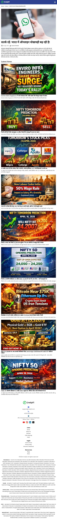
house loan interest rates (26, 493)
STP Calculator (51, 480)
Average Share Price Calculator (39, 480)
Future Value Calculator (15, 475)
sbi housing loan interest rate (46, 489)
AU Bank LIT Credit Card (13, 483)
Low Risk (20, 517)
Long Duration (26, 517)
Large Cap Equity (39, 514)
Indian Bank (23, 504)
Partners (28, 433)
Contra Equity (37, 516)
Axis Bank (7, 504)
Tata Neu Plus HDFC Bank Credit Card (28, 483)
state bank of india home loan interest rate (26, 491)
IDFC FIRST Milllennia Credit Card (45, 485)
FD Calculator (31, 461)
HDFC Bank (28, 504)
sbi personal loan (16, 501)
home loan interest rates (16, 489)
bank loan (4, 498)
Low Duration (43, 517)
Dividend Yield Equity (21, 516)
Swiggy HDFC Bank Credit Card (14, 485)
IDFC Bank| (43, 507)
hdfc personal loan (23, 499)
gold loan (14, 499)
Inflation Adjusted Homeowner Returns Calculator (24, 473)
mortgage (46, 491)
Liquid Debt (37, 512)
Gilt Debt (22, 512)
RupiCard (4, 485)
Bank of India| (22, 506)
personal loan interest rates (15, 498)
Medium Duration (35, 517)
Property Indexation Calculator (9, 480)
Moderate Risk (13, 517)
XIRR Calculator (17, 478)
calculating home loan (8, 491)
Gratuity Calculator (13, 466)
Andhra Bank (43, 504)
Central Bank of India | (32, 506)
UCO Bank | (23, 509)
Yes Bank (16, 506)
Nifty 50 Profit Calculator (47, 476)
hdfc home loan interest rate (40, 493)
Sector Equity (30, 516)
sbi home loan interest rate (31, 489)
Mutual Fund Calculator (14, 461)
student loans (37, 496)
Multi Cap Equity (30, 514)
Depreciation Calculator (28, 465)
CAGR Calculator (12, 470)
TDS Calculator (39, 465)
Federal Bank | (9, 507)
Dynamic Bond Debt (15, 512)
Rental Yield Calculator (13, 476)
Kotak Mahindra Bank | (44, 506)
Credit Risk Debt (30, 512)
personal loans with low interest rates (32, 498)
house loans (16, 493)
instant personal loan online (39, 501)
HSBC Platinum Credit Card (29, 485)
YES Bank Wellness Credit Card (46, 483)
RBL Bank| (28, 507)
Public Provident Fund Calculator (41, 466)
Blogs (28, 452)
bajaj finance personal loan (49, 499)
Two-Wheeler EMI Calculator (14, 465)
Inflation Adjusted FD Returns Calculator (30, 471)
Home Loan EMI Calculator (29, 460)
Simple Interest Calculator (26, 463)
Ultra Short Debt (45, 512)
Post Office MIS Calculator (25, 466)
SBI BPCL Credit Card (28, 486)
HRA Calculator (40, 460)
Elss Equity (12, 516)
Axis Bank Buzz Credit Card (40, 486)
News (6, 6)
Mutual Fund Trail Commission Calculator (30, 476)
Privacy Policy (28, 444)
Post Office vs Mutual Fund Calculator (44, 478)
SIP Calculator (24, 461)
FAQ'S (28, 437)
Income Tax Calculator (16, 460)
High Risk (51, 516)
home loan (41, 491)
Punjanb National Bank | (19, 507)
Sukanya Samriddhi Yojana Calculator (24, 468)
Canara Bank (35, 504)
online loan (52, 496)
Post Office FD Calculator (28, 478)
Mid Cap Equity (47, 514)
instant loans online (48, 498)
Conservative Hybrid (11, 514)
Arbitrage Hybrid (21, 514)
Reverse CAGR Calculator (24, 480)
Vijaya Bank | (29, 509)
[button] (55, 2)
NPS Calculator (21, 470)
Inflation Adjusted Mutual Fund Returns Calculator (37, 470)
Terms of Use (28, 442)
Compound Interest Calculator (41, 463)
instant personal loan (23, 496)
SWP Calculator (6, 463)
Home (2, 6)
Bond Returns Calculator (40, 475)
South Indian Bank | (35, 507)
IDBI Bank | (48, 507)
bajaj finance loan (26, 501)
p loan (31, 496)
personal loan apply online (35, 499)
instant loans (45, 496)
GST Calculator (15, 463)
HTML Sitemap (28, 435)
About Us (28, 431)
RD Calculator (39, 461)
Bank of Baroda (9, 506)
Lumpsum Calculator (49, 461)
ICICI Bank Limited (14, 504)
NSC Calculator (47, 465)
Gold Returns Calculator (27, 475)
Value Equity (45, 516)
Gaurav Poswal (14, 45)
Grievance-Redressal (28, 446)
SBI (47, 504)
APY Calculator (37, 468)
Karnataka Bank (36, 509)
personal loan (14, 496)
